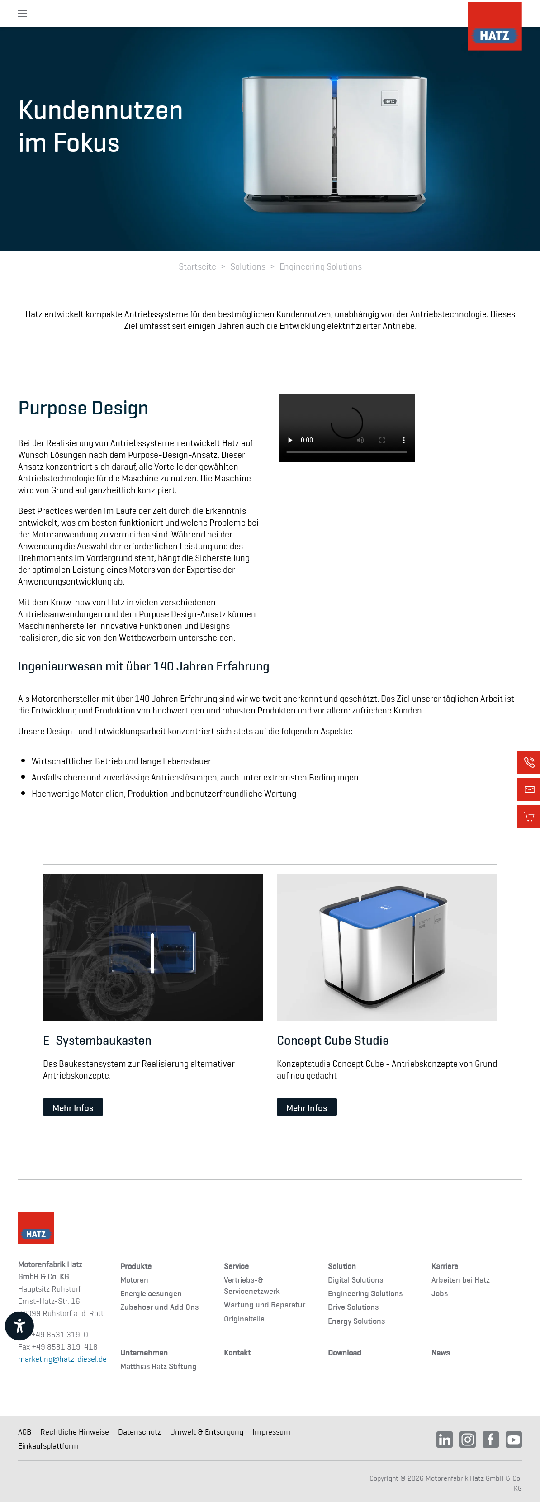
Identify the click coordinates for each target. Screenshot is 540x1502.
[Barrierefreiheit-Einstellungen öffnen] (19, 1326)
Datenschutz (139, 1431)
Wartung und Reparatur (264, 1304)
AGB (24, 1431)
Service (236, 1266)
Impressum (271, 1431)
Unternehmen (144, 1352)
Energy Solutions (356, 1320)
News (440, 1352)
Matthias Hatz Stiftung (158, 1365)
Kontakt (237, 1352)
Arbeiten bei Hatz (460, 1279)
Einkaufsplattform (48, 1445)
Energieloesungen (151, 1293)
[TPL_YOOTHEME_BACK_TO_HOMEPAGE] (495, 26)
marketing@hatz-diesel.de (62, 1358)
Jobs (439, 1293)
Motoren (134, 1279)
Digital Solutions (355, 1279)
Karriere (444, 1266)
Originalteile (244, 1318)
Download (344, 1352)
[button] (22, 13)
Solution (342, 1266)
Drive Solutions (353, 1306)
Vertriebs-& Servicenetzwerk (252, 1285)
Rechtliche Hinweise (74, 1431)
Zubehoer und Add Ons (159, 1306)
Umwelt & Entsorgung (206, 1431)
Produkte (136, 1266)
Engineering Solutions (365, 1293)
